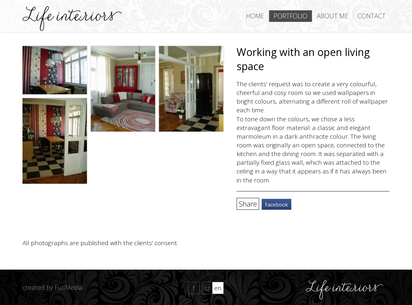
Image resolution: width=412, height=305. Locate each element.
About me (332, 16)
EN (217, 288)
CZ (207, 288)
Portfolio (290, 16)
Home (255, 16)
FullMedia (69, 287)
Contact (372, 16)
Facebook (276, 204)
